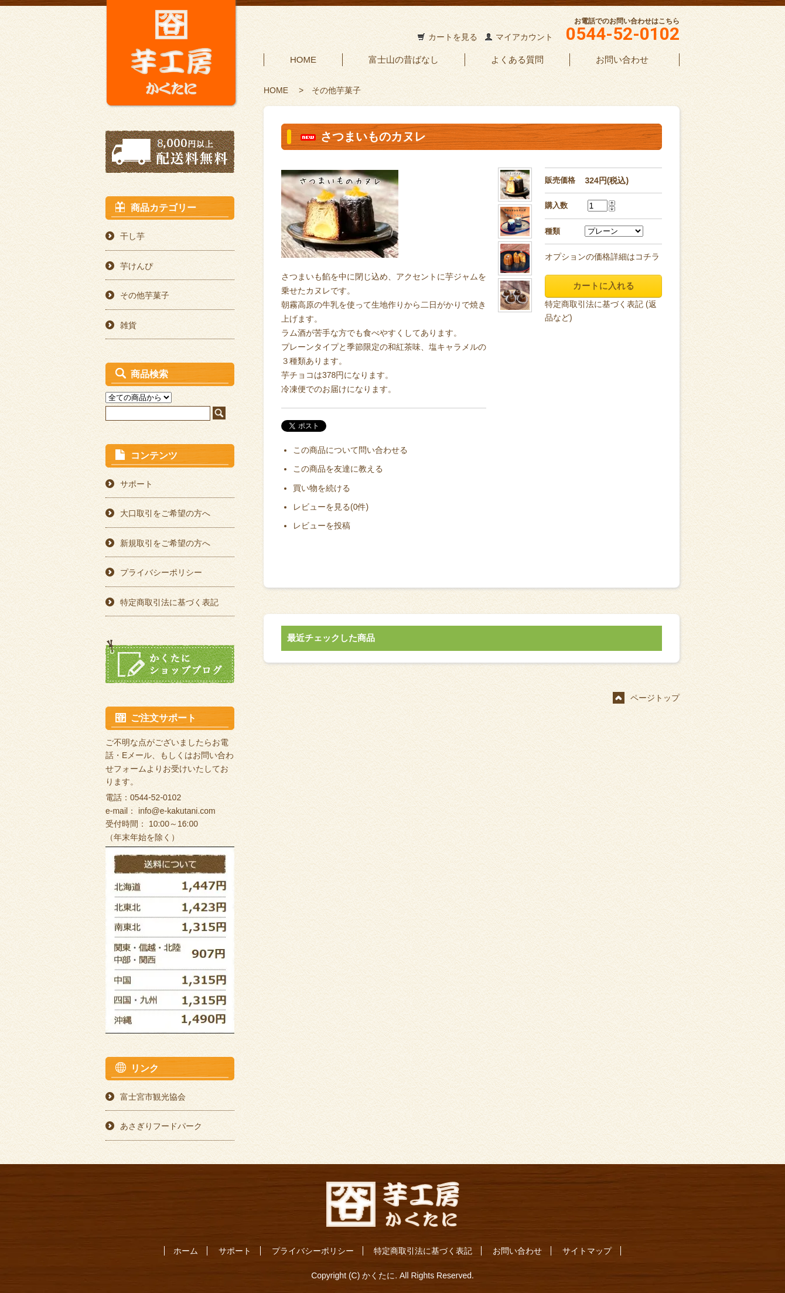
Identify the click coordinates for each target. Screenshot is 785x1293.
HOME (303, 59)
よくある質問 (517, 59)
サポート (136, 484)
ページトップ (655, 697)
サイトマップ (587, 1251)
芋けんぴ (136, 266)
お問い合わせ (622, 59)
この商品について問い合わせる (350, 450)
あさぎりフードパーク (161, 1126)
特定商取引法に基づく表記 (169, 602)
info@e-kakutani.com (177, 811)
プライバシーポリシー (161, 572)
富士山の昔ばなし (403, 59)
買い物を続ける (321, 488)
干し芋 (132, 236)
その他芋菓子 (336, 90)
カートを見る (452, 37)
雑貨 (128, 325)
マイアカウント (524, 37)
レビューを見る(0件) (330, 506)
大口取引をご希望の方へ (165, 513)
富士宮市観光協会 (153, 1096)
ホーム (185, 1251)
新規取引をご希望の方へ (165, 543)
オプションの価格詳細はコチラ (602, 256)
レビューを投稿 (321, 525)
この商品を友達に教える (338, 468)
